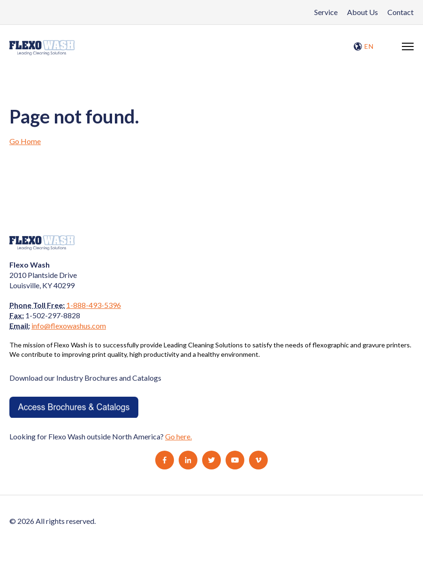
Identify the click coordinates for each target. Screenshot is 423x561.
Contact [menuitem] (400, 12)
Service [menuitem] (326, 12)
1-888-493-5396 (93, 304)
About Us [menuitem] (362, 12)
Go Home (25, 141)
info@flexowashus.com (68, 325)
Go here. (178, 436)
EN (364, 46)
